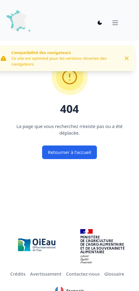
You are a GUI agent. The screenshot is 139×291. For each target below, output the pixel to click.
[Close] (126, 58)
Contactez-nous (83, 274)
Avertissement (45, 274)
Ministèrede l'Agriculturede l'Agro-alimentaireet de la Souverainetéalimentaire (102, 244)
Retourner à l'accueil (69, 152)
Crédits (18, 274)
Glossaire (114, 274)
